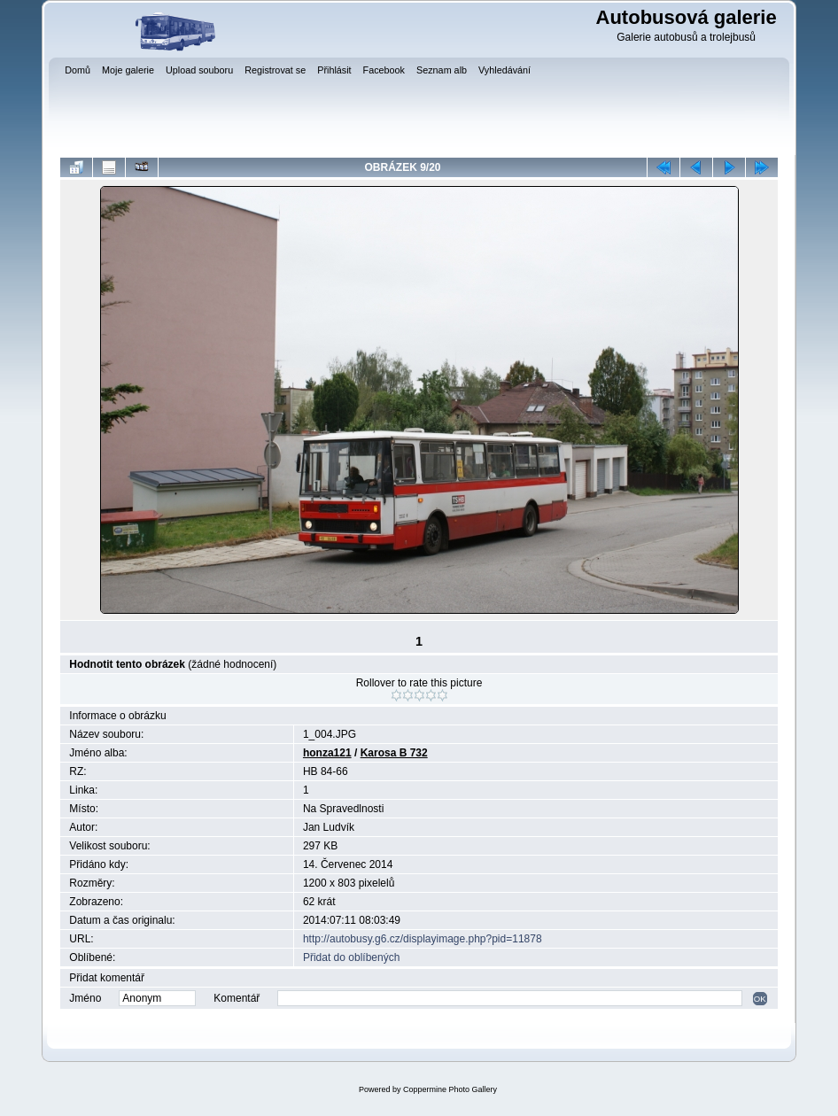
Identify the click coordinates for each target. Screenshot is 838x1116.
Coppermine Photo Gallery (450, 1089)
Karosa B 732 (394, 753)
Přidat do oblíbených (351, 957)
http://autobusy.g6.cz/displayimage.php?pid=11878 (422, 939)
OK (760, 999)
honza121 (327, 753)
